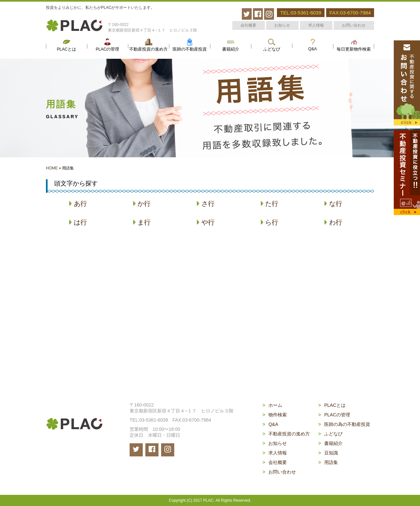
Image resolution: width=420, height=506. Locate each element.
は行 (78, 222)
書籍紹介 (230, 49)
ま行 (142, 222)
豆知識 (328, 452)
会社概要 (248, 25)
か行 (142, 203)
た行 (270, 203)
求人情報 (316, 25)
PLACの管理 (107, 49)
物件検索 (274, 414)
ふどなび (271, 49)
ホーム (272, 405)
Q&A (312, 49)
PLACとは (66, 49)
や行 (206, 222)
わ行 (333, 222)
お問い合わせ (354, 25)
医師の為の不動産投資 (344, 424)
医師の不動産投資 (190, 49)
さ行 (206, 203)
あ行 (78, 203)
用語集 (328, 462)
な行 (333, 203)
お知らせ (282, 25)
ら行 (270, 222)
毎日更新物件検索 (354, 49)
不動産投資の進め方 (148, 49)
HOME (52, 168)
